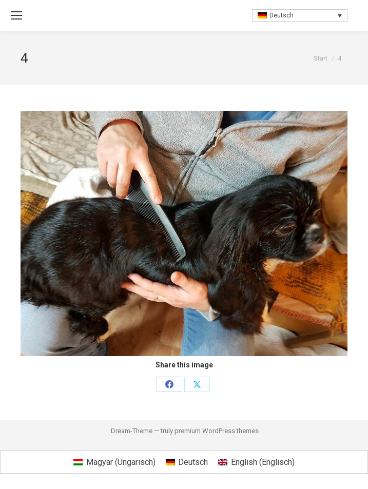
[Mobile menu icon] (16, 15)
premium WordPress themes (217, 431)
